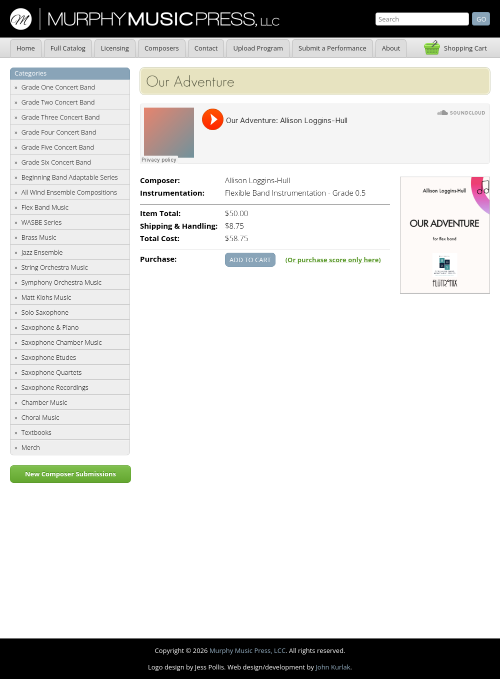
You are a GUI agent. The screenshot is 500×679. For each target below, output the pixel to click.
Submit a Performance (332, 48)
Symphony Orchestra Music (62, 282)
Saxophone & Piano (50, 327)
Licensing (115, 48)
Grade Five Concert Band (58, 147)
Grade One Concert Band (59, 87)
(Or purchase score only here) (333, 259)
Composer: (160, 180)
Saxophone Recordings (55, 387)
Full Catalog (68, 48)
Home (25, 48)
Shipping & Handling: (179, 226)
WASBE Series (42, 222)
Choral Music (41, 417)
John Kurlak (333, 666)
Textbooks (37, 432)
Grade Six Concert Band (56, 162)
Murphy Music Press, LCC (248, 650)
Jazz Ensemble (42, 252)
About (391, 48)
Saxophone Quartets (52, 372)
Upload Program (258, 48)
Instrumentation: (172, 193)
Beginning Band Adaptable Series (70, 177)
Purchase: (158, 259)
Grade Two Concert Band (58, 102)
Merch (31, 447)
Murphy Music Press (145, 19)
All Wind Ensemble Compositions (69, 192)
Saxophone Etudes (49, 357)
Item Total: (160, 213)
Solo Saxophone (45, 312)
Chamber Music (45, 402)
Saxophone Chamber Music (62, 342)
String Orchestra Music (55, 267)
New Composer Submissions (70, 473)
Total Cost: (160, 238)
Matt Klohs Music (46, 297)
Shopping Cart (465, 48)
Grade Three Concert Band (61, 117)
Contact (206, 48)
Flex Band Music (45, 207)
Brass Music (39, 237)
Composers (161, 48)
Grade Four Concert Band (59, 132)
